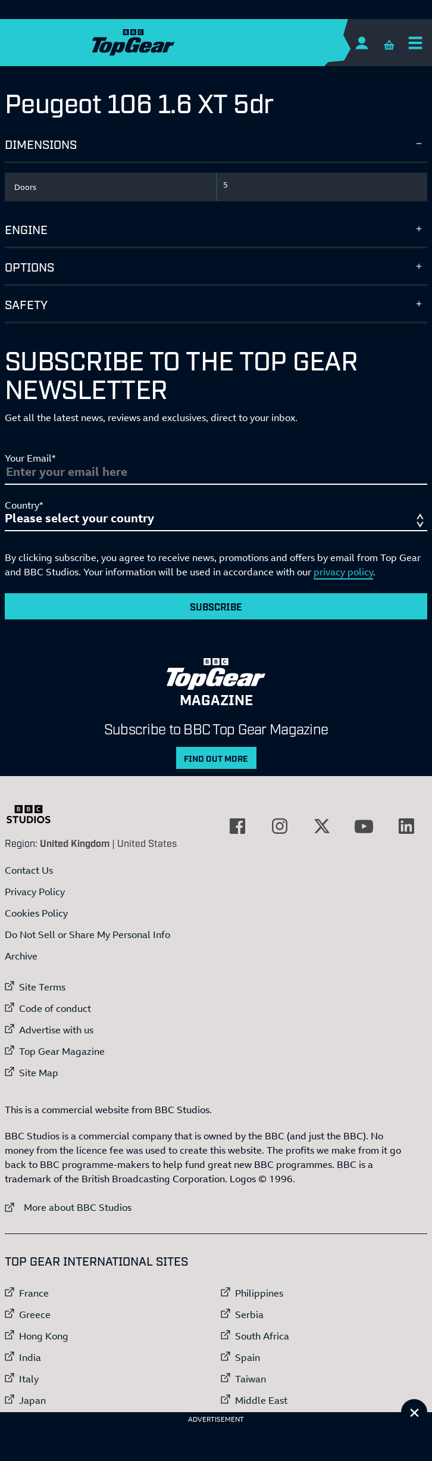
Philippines (259, 1293)
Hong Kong (43, 1336)
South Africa (262, 1336)
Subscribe (216, 606)
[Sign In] (361, 42)
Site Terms (42, 987)
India (30, 1357)
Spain (247, 1357)
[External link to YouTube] (364, 826)
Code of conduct (55, 1008)
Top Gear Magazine (62, 1051)
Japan (32, 1400)
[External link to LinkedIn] (406, 826)
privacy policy (343, 571)
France (34, 1293)
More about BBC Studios (68, 1207)
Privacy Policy (35, 892)
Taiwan (250, 1379)
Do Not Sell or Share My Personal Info (87, 934)
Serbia (249, 1314)
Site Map (38, 1073)
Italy (29, 1379)
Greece (35, 1314)
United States (147, 843)
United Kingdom (74, 843)
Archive (21, 956)
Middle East (261, 1400)
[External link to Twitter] (322, 826)
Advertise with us (56, 1030)
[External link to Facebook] (237, 826)
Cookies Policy (36, 913)
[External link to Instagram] (280, 826)
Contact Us (29, 870)
